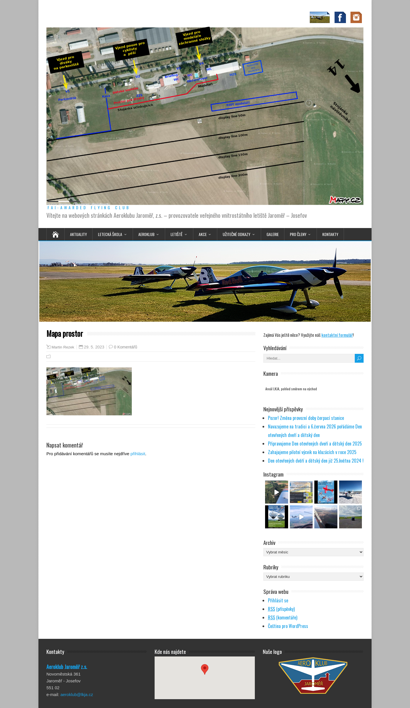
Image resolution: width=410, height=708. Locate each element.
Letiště (177, 234)
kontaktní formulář (337, 335)
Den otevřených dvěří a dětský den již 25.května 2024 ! (316, 460)
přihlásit (137, 453)
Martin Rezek (63, 347)
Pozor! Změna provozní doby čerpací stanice (306, 417)
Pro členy (298, 234)
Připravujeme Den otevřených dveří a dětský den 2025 (315, 443)
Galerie (272, 234)
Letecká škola (110, 234)
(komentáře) (282, 617)
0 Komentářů (125, 347)
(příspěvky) (281, 609)
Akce (203, 234)
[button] (204, 672)
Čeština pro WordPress (288, 626)
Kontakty (330, 234)
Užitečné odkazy (236, 234)
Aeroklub (146, 234)
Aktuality (78, 234)
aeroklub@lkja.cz (76, 694)
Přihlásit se (278, 600)
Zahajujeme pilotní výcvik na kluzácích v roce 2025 (312, 452)
